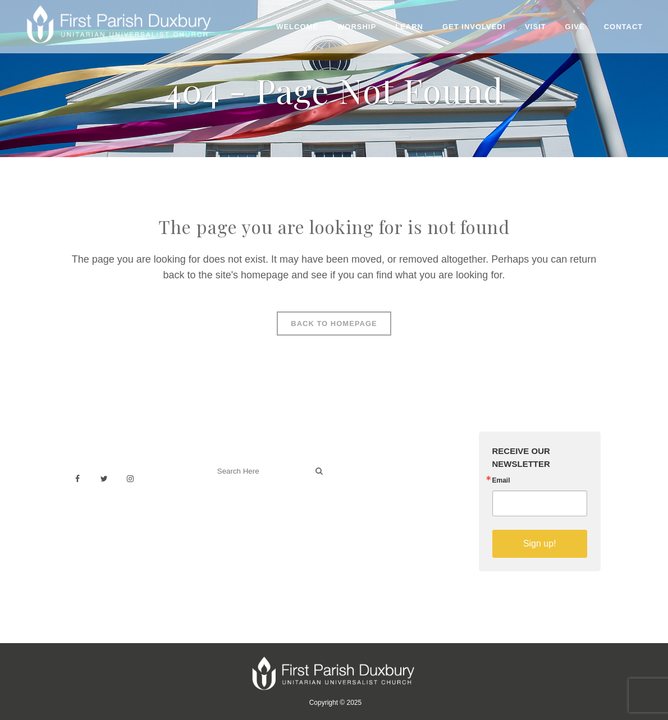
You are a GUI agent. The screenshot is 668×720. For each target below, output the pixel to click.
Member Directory (378, 515)
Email (501, 480)
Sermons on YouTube (385, 528)
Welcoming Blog (242, 520)
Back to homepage (334, 323)
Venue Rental (370, 466)
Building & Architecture (387, 503)
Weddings (363, 478)
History (358, 491)
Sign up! (539, 543)
